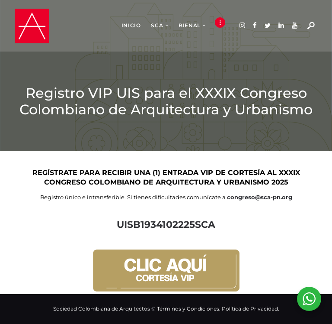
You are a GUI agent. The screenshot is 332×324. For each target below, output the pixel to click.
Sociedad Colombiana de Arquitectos (101, 308)
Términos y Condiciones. (189, 308)
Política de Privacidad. (250, 308)
